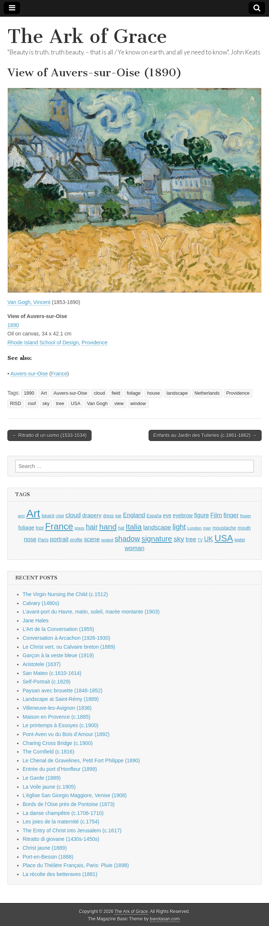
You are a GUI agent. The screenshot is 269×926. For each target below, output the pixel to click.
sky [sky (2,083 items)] (178, 539)
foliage (133, 393)
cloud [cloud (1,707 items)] (72, 515)
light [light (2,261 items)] (179, 527)
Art (44, 393)
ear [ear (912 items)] (118, 515)
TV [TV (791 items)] (200, 540)
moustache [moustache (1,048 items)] (224, 528)
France (59, 374)
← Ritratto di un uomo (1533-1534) (49, 435)
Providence (94, 342)
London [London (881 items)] (194, 527)
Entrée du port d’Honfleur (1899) (60, 769)
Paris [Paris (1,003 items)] (43, 539)
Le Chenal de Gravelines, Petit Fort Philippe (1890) (81, 760)
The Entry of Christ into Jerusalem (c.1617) (72, 830)
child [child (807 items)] (60, 516)
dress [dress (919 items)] (108, 515)
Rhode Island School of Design (43, 342)
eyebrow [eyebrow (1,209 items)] (183, 515)
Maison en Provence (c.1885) (56, 717)
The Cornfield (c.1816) (48, 752)
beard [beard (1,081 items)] (47, 515)
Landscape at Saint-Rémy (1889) (61, 699)
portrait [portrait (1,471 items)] (59, 539)
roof (32, 403)
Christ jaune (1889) (45, 848)
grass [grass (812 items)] (79, 528)
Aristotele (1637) (42, 664)
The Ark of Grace (87, 36)
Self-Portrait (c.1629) (46, 682)
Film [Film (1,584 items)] (216, 515)
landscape (176, 393)
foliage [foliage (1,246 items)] (26, 528)
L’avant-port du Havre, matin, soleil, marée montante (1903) (91, 612)
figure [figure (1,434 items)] (201, 515)
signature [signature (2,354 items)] (157, 539)
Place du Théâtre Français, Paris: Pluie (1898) (76, 865)
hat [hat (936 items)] (121, 528)
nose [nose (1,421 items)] (30, 539)
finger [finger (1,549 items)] (231, 515)
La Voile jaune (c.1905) (49, 787)
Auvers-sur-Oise (29, 374)
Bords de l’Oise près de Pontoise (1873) (68, 804)
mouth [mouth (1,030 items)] (244, 528)
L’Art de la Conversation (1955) (58, 629)
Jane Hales (36, 621)
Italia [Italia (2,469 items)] (134, 526)
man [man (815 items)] (207, 528)
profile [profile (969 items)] (76, 539)
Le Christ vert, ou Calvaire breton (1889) (69, 647)
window (138, 403)
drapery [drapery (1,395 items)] (92, 515)
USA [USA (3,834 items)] (224, 538)
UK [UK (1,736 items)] (208, 539)
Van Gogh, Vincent (28, 302)
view (118, 403)
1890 (13, 325)
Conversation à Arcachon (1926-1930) (66, 638)
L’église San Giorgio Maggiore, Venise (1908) (75, 795)
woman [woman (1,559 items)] (134, 548)
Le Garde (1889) (42, 778)
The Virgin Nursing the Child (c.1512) (65, 594)
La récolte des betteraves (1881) (60, 874)
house (153, 393)
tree (60, 403)
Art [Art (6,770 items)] (33, 513)
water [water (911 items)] (240, 539)
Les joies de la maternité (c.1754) (61, 822)
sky (46, 403)
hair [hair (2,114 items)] (92, 527)
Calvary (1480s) (41, 603)
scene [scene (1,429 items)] (92, 539)
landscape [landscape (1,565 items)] (157, 527)
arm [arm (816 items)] (21, 516)
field (116, 393)
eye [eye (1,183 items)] (167, 515)
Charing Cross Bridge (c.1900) (58, 743)
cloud (99, 393)
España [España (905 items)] (154, 515)
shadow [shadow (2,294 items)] (127, 539)
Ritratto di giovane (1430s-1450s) (61, 839)
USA (75, 403)
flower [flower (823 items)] (245, 516)
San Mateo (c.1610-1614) (52, 673)
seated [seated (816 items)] (107, 540)
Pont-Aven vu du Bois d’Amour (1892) (66, 734)
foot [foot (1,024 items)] (39, 528)
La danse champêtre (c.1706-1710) (63, 813)
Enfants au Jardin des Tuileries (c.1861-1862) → (205, 435)
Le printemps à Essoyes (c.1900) (61, 725)
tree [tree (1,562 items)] (191, 539)
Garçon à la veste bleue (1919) (58, 655)
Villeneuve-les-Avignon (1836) (57, 708)
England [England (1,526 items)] (134, 515)
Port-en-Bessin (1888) (48, 857)
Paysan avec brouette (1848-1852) (63, 690)
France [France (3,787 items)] (59, 526)
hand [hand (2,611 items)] (108, 526)
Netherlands (207, 393)
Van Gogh (97, 403)
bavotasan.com (165, 919)
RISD (15, 403)
